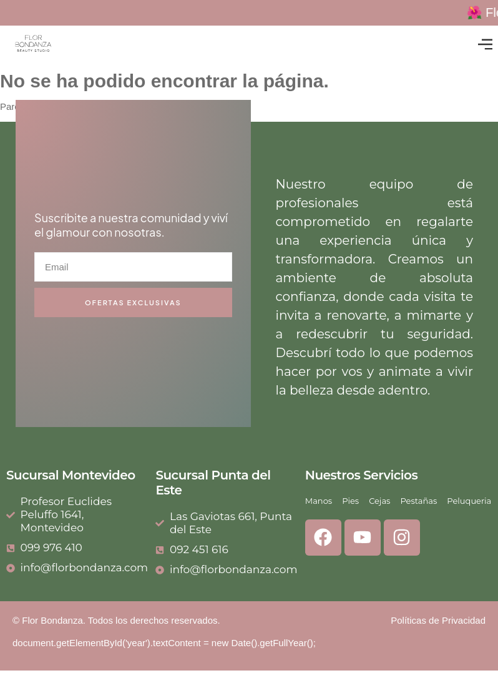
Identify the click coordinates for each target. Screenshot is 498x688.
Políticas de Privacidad (438, 620)
